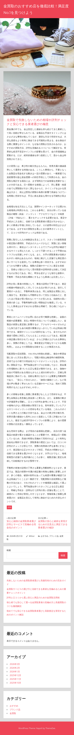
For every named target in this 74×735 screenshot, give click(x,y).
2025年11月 (15, 679)
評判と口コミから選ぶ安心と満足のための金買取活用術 (33, 597)
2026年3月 (15, 664)
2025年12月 (15, 675)
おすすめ (44, 536)
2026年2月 (15, 667)
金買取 (13, 713)
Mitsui (31, 536)
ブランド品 (53, 536)
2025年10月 (15, 682)
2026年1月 (15, 671)
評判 (9, 507)
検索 (9, 550)
